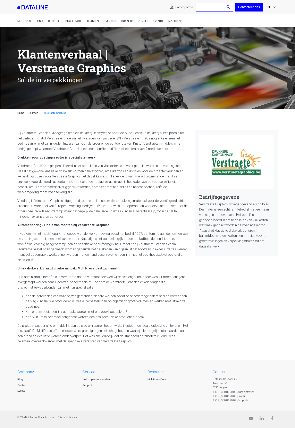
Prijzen (143, 21)
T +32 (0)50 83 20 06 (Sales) (229, 396)
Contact (22, 385)
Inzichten (174, 21)
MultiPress (24, 21)
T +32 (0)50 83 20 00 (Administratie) (233, 391)
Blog (20, 379)
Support (87, 385)
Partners (127, 21)
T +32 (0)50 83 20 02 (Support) (230, 400)
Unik (40, 21)
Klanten (93, 21)
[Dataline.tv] (251, 419)
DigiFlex (53, 21)
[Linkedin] (261, 419)
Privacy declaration (67, 417)
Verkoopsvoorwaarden (96, 379)
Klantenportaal (184, 7)
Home (20, 113)
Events (158, 21)
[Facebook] (272, 419)
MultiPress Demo (158, 379)
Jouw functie (73, 21)
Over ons (110, 21)
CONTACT (219, 371)
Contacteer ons (249, 7)
